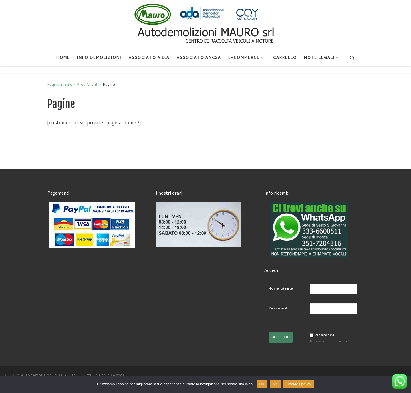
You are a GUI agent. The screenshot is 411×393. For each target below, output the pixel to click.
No (275, 384)
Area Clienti (87, 84)
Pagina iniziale (59, 84)
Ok (261, 384)
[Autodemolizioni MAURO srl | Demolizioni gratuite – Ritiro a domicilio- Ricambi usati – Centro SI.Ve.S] (205, 24)
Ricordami (325, 335)
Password (278, 308)
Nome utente (281, 288)
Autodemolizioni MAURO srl (48, 375)
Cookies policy (298, 384)
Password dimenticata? (329, 341)
